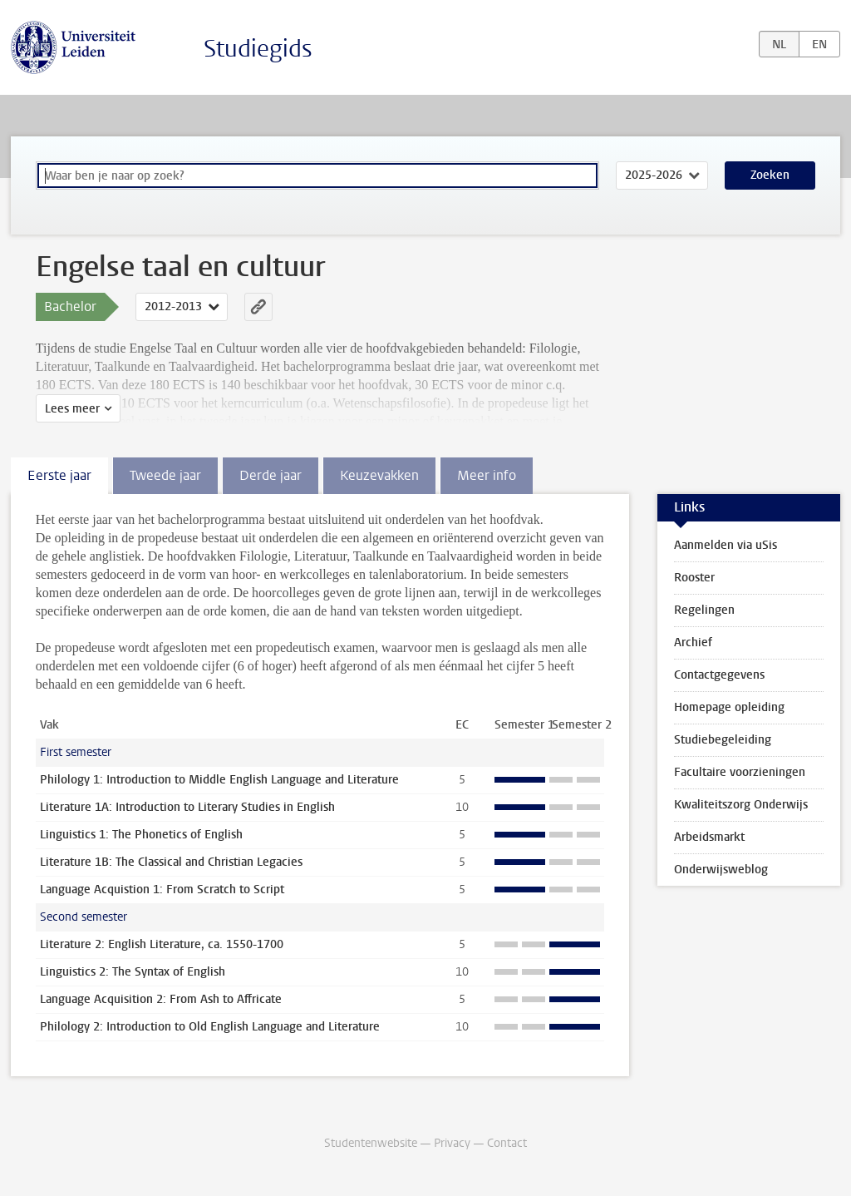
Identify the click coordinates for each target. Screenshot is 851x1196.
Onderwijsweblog (721, 869)
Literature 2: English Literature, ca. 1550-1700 (161, 944)
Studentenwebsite (370, 1143)
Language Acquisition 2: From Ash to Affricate (161, 999)
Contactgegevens (719, 675)
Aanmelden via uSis (725, 545)
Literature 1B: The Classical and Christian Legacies (171, 862)
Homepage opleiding (729, 707)
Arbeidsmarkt (709, 837)
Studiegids (258, 48)
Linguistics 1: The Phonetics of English (141, 835)
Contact (507, 1143)
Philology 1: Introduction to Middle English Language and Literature (219, 780)
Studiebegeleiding (722, 740)
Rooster (694, 578)
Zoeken (770, 175)
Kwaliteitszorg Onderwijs (741, 805)
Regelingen (704, 610)
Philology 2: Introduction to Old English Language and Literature (210, 1027)
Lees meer (72, 409)
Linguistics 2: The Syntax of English (132, 972)
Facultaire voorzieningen (739, 772)
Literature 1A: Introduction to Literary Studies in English (187, 807)
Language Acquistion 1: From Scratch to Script (162, 889)
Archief (693, 642)
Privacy (452, 1143)
